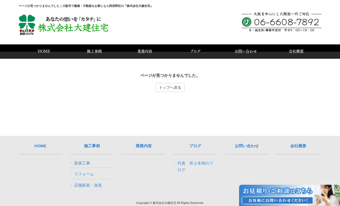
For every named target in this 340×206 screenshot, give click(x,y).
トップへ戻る (170, 87)
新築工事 (82, 163)
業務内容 (144, 146)
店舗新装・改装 (88, 185)
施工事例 (92, 146)
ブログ (195, 146)
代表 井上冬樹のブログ (195, 166)
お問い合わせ (247, 146)
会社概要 (298, 146)
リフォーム (84, 174)
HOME (40, 146)
